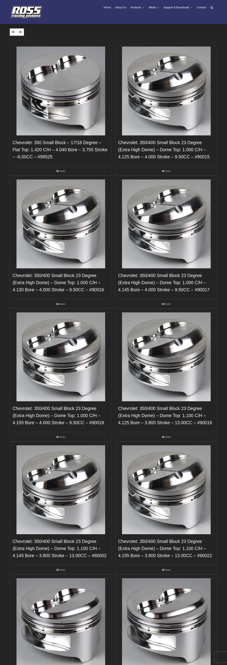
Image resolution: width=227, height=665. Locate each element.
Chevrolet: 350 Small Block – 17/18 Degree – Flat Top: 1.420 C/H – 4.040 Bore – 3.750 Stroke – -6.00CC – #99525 (60, 149)
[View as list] (20, 32)
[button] (212, 7)
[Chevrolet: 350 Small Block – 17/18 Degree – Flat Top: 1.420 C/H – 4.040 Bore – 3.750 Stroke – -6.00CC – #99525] (61, 91)
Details (62, 171)
